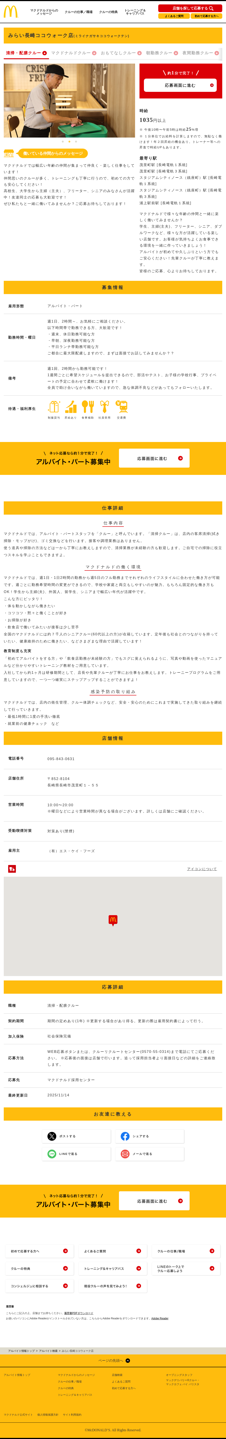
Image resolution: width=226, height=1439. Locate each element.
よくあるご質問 (174, 16)
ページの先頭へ (110, 1360)
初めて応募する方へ (206, 16)
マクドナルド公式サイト (18, 1414)
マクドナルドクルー (71, 53)
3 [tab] (76, 142)
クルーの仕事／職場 (78, 11)
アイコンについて (202, 869)
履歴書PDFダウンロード (78, 1313)
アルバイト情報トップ (17, 1375)
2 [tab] (69, 142)
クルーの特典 (108, 11)
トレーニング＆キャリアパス (135, 12)
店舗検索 (117, 1375)
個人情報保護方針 (47, 1414)
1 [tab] (63, 142)
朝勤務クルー (159, 53)
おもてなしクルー (118, 53)
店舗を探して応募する (190, 8)
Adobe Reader (159, 1318)
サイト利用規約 (72, 1414)
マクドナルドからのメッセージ (44, 12)
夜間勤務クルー (198, 53)
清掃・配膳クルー (23, 53)
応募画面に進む (180, 85)
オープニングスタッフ (179, 1375)
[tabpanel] (69, 101)
